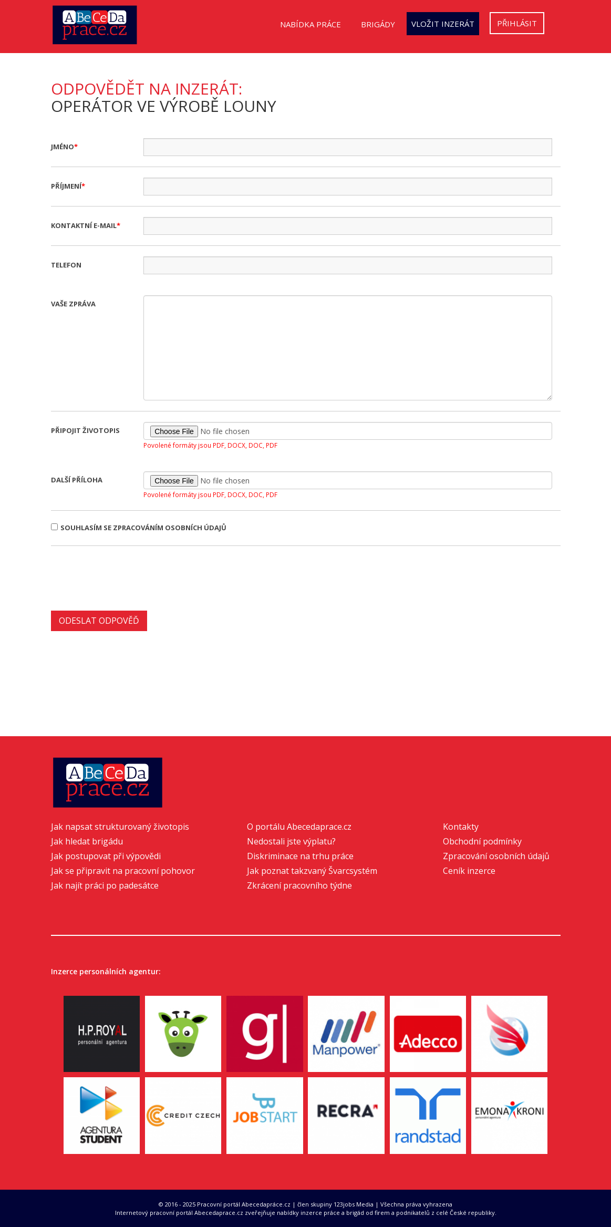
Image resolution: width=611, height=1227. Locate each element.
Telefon (66, 265)
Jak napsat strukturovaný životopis (120, 826)
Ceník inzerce (469, 871)
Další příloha (76, 479)
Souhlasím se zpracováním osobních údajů (138, 527)
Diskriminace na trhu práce (300, 856)
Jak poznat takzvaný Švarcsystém (312, 871)
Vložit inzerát (442, 23)
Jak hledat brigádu (87, 841)
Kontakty (461, 826)
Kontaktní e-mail (84, 225)
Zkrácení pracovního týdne (299, 885)
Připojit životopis (85, 430)
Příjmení (66, 186)
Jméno (62, 146)
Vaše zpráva (73, 303)
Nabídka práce (310, 24)
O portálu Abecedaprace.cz (299, 826)
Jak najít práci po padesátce (105, 885)
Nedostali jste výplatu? (291, 841)
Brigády (378, 24)
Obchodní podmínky (482, 841)
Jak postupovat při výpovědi (106, 856)
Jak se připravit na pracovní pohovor (123, 871)
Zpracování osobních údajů (496, 856)
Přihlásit (517, 23)
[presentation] (131, 576)
